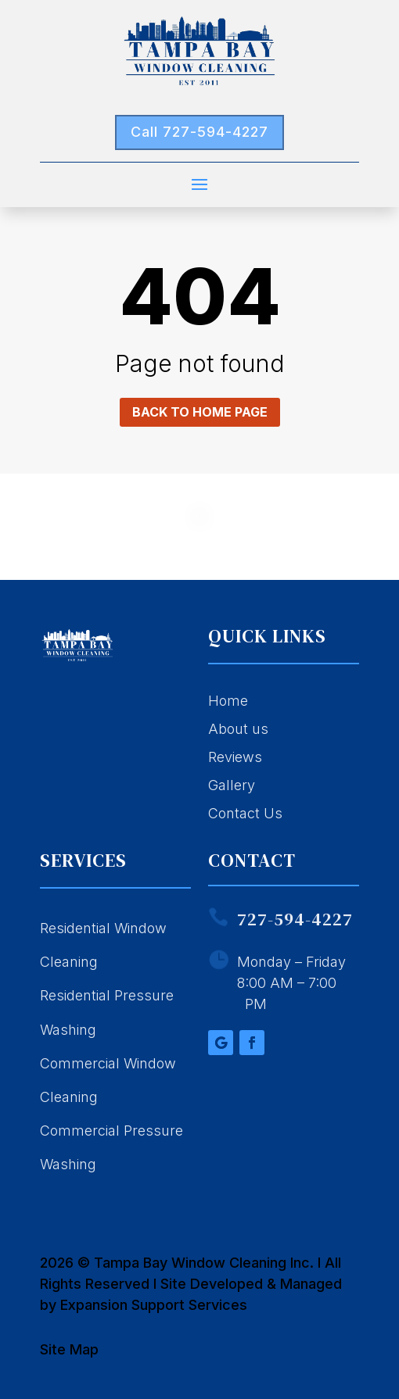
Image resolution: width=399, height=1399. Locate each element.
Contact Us (245, 813)
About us (238, 729)
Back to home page (200, 412)
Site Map (69, 1349)
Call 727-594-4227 (199, 131)
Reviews (235, 757)
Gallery (231, 785)
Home (228, 700)
